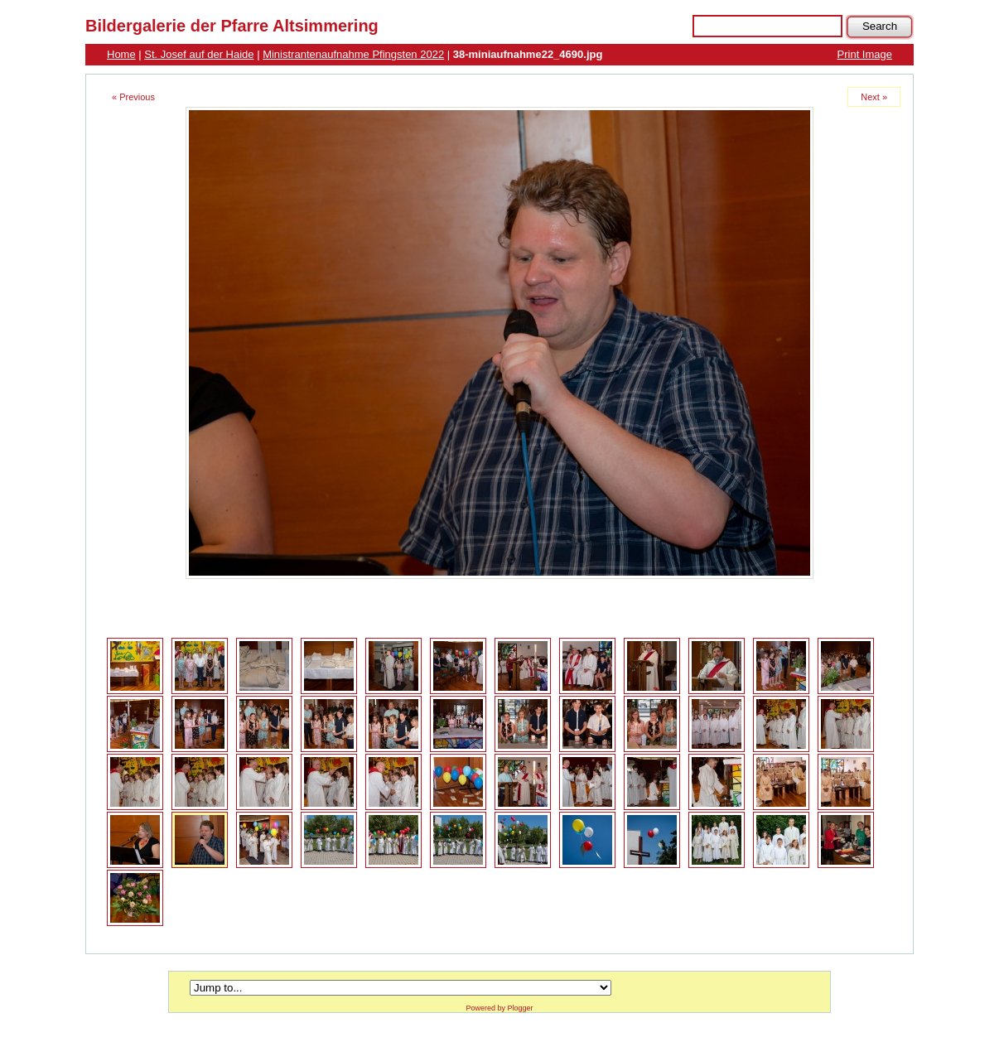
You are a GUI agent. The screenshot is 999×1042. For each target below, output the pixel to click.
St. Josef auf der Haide (198, 54)
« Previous (133, 97)
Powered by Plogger (499, 1008)
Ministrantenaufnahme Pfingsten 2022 (353, 54)
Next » (874, 97)
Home (121, 54)
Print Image (864, 54)
